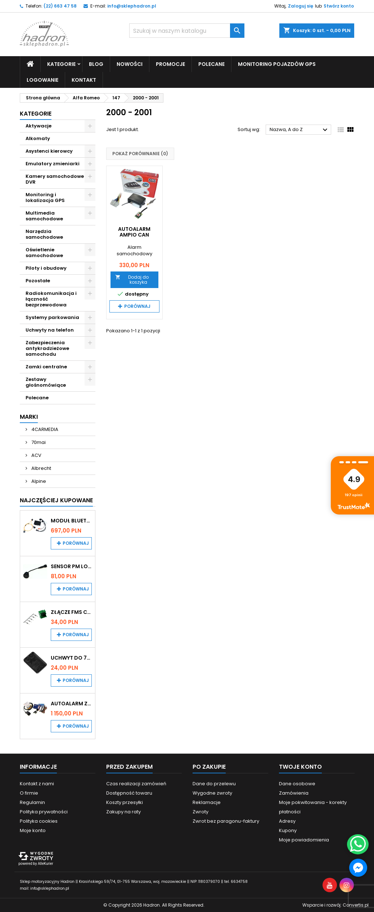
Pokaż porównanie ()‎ (140, 153)
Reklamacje (207, 802)
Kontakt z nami (37, 783)
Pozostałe (38, 280)
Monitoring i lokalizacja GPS (45, 197)
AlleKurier (45, 864)
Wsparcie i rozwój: (335, 905)
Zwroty (200, 811)
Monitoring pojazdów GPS (277, 64)
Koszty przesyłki (124, 802)
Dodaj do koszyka (132, 279)
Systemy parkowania (52, 317)
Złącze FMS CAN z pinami (71, 612)
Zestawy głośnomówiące (46, 382)
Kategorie (61, 64)
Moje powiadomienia (304, 839)
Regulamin (32, 802)
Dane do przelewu (214, 783)
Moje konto (33, 830)
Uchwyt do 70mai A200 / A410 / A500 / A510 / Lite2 (71, 658)
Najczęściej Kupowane (56, 500)
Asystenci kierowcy (49, 151)
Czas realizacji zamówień (136, 783)
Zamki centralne (46, 366)
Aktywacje (38, 125)
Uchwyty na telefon (50, 330)
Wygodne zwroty (212, 793)
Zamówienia (293, 793)
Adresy (287, 821)
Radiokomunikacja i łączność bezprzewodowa (51, 299)
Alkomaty (38, 138)
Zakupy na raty (123, 811)
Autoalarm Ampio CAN (134, 231)
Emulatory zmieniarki (53, 163)
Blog (96, 64)
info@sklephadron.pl (131, 6)
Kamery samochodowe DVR (55, 179)
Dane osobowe (297, 783)
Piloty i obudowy (46, 268)
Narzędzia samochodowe (44, 234)
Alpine (38, 481)
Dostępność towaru (129, 793)
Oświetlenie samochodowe (44, 252)
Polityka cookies (39, 821)
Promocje (170, 64)
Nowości (130, 64)
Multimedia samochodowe (44, 216)
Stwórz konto (339, 6)
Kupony (288, 830)
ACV (35, 455)
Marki (29, 417)
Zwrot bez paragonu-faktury (226, 821)
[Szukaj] (186, 30)
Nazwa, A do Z (300, 130)
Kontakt (84, 80)
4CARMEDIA (44, 429)
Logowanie (42, 80)
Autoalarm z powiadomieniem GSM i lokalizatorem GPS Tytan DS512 (71, 703)
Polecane (211, 64)
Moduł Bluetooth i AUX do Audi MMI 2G (71, 521)
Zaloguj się (300, 6)
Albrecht (40, 468)
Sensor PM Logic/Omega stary (71, 566)
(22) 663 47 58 (60, 6)
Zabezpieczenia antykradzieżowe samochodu (47, 348)
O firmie (29, 793)
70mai (38, 442)
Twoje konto (300, 767)
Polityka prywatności (44, 811)
